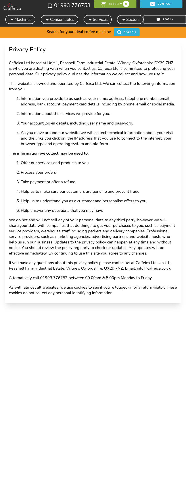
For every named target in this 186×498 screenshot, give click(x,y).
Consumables (59, 19)
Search (126, 32)
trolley (115, 4)
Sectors (130, 19)
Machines (20, 19)
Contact (161, 4)
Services (98, 19)
